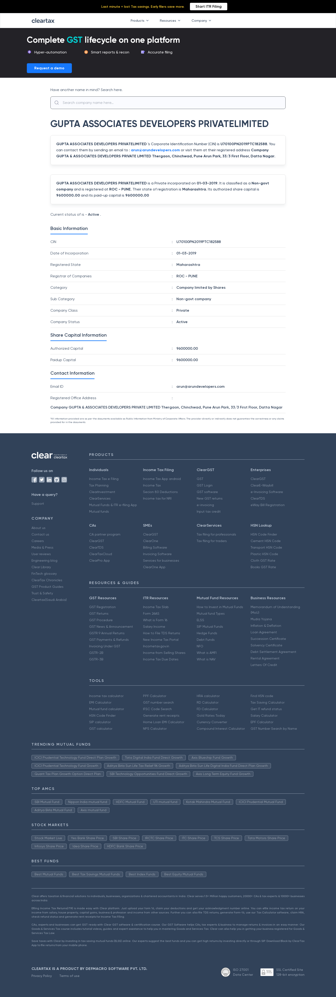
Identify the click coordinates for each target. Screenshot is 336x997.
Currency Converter (212, 722)
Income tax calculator (106, 696)
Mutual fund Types (211, 613)
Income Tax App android (162, 479)
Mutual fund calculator (106, 709)
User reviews (41, 554)
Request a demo (49, 68)
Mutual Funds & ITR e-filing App (113, 505)
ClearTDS (258, 498)
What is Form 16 (155, 620)
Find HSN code (262, 696)
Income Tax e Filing (104, 479)
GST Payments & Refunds (109, 639)
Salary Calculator (264, 715)
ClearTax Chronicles (47, 580)
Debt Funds (206, 639)
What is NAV (206, 659)
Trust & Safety (42, 593)
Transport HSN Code (266, 547)
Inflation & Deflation (266, 625)
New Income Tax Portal (160, 639)
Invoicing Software (157, 554)
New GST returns (210, 498)
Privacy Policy (42, 976)
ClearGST (258, 479)
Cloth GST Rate (263, 560)
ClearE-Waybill (262, 485)
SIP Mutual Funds (210, 626)
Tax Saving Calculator (267, 702)
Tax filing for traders (212, 541)
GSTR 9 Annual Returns (107, 633)
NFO (200, 646)
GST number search (158, 702)
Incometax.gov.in (156, 646)
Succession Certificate (268, 639)
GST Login (205, 485)
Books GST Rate (263, 567)
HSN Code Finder (264, 534)
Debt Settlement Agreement (273, 652)
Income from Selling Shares (164, 653)
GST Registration (102, 607)
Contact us (40, 534)
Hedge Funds (207, 633)
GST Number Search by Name (274, 728)
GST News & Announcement (111, 626)
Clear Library (41, 567)
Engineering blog (44, 560)
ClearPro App (99, 560)
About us (39, 528)
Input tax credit (209, 511)
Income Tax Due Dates (160, 659)
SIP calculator (100, 722)
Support (38, 503)
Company (202, 20)
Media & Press (42, 547)
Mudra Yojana (261, 619)
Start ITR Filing (209, 6)
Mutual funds (99, 511)
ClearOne (150, 541)
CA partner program (104, 534)
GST (200, 479)
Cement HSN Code (266, 541)
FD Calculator (207, 709)
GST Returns (98, 613)
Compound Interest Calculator (221, 728)
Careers (38, 541)
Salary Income (154, 626)
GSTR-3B (96, 659)
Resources (171, 20)
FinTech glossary (44, 573)
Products (140, 20)
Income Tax (152, 485)
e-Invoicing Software (267, 492)
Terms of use (69, 976)
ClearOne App (154, 567)
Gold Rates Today (211, 715)
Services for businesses (161, 560)
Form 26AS (151, 613)
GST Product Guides (47, 586)
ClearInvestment (102, 492)
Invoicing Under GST (104, 646)
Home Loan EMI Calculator (163, 722)
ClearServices (100, 498)
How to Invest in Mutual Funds (220, 607)
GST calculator (100, 728)
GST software (207, 492)
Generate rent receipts (161, 715)
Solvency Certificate (266, 645)
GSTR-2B (96, 653)
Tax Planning (98, 485)
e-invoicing (205, 505)
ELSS (200, 620)
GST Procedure (101, 620)
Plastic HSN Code (264, 554)
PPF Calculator (154, 696)
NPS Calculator (155, 728)
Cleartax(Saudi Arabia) (49, 600)
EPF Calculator (262, 722)
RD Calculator (207, 702)
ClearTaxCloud (100, 554)
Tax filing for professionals (216, 534)
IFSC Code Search (157, 709)
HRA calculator (208, 696)
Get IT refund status (266, 709)
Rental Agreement (265, 658)
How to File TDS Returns (161, 633)
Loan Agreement (264, 632)
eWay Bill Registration (268, 505)
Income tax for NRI (157, 498)
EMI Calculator (100, 702)
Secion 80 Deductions (160, 492)
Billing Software (155, 547)
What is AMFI (207, 653)
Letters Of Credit (264, 665)
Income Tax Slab (156, 607)
